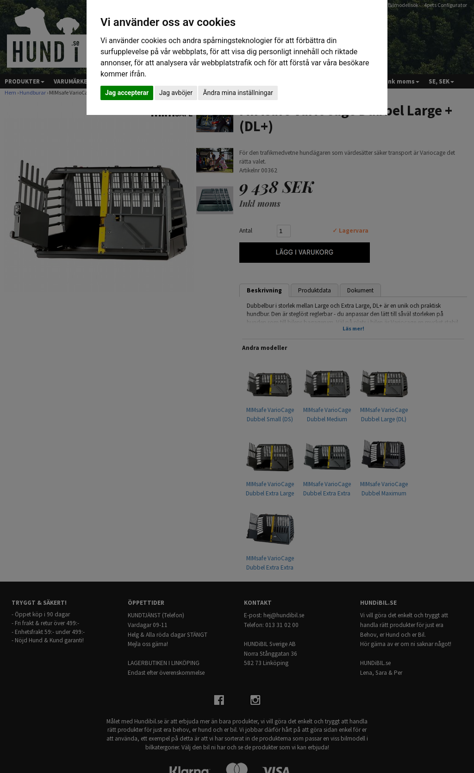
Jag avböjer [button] (176, 92)
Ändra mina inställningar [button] (238, 92)
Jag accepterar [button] (127, 92)
